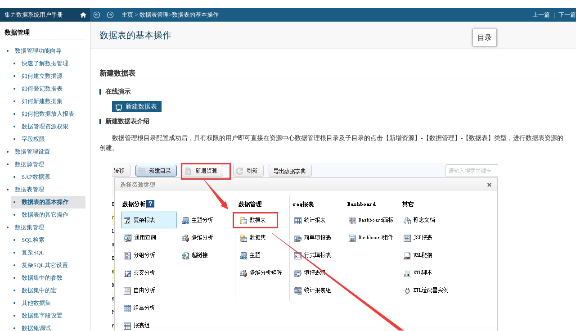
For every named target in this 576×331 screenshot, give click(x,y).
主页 (127, 14)
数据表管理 (154, 14)
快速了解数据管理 (45, 63)
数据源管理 (29, 164)
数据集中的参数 (42, 277)
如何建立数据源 (42, 76)
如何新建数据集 (42, 101)
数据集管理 (29, 227)
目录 (484, 37)
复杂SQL (33, 252)
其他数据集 (36, 302)
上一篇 (541, 14)
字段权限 (33, 139)
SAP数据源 (36, 176)
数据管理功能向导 (38, 50)
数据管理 (17, 32)
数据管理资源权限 (45, 126)
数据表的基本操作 (45, 202)
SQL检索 (33, 239)
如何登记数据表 (42, 88)
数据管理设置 (32, 151)
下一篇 (567, 14)
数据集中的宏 (39, 290)
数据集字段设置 (42, 315)
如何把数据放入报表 (48, 113)
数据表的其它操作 (45, 214)
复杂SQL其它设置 (45, 265)
